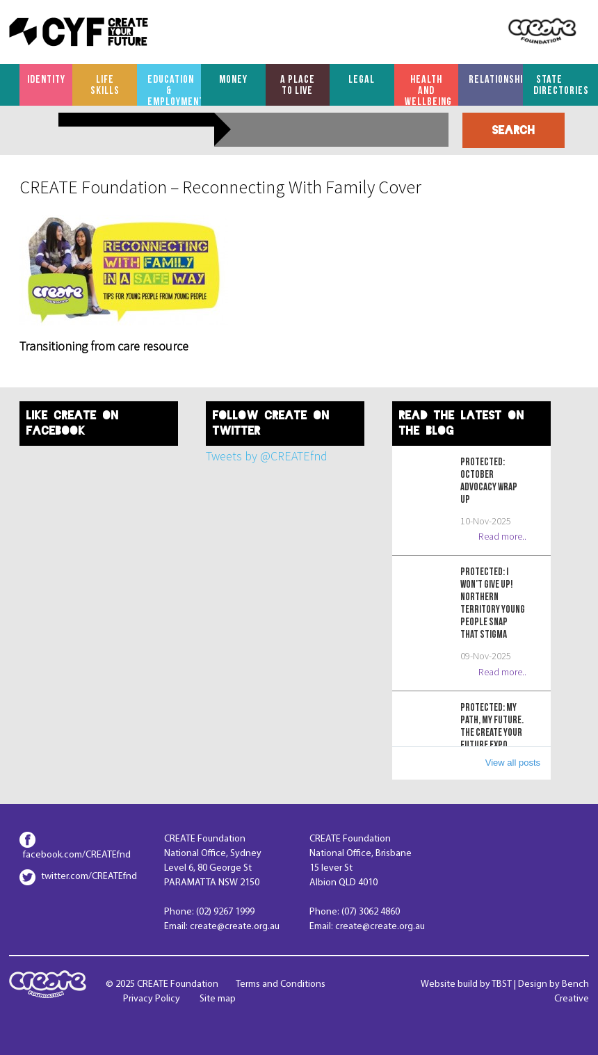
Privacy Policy (151, 999)
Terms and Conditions (280, 984)
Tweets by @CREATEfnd (267, 456)
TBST (502, 984)
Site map (218, 999)
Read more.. (502, 536)
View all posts (512, 762)
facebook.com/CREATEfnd (77, 855)
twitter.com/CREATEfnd (89, 876)
